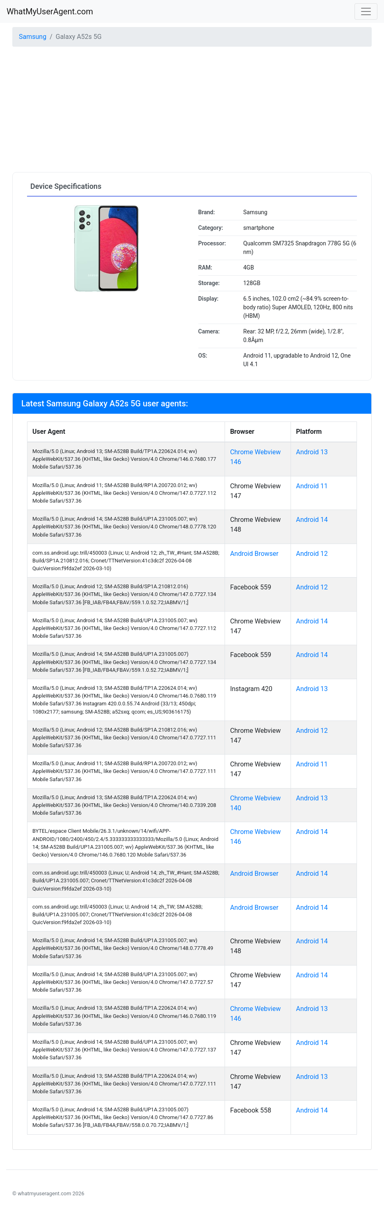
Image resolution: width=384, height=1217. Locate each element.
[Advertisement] (192, 110)
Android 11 (312, 486)
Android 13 (312, 452)
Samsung (32, 37)
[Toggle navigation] (365, 11)
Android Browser (254, 554)
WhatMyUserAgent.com (50, 11)
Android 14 (312, 520)
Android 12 (312, 554)
